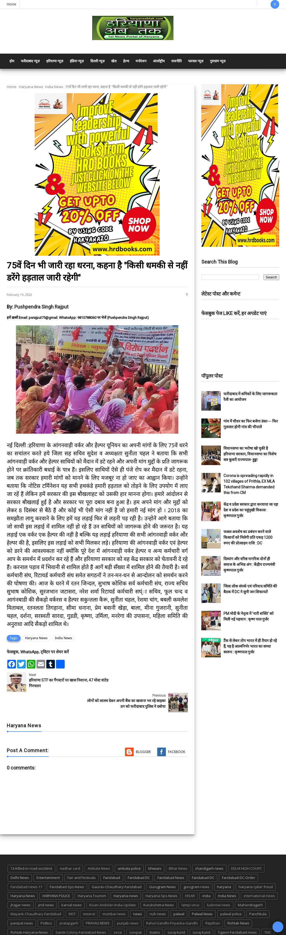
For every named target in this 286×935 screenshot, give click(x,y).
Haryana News (31, 86)
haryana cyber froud (256, 866)
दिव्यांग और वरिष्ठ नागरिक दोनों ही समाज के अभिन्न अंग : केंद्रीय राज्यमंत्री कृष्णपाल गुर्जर (249, 564)
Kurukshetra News (158, 884)
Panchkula (258, 893)
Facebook (176, 731)
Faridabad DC (139, 857)
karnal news (71, 884)
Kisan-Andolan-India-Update (112, 884)
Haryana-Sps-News (161, 875)
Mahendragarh (250, 884)
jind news (46, 884)
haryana (224, 866)
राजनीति (176, 61)
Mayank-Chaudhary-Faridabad (36, 893)
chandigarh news (209, 847)
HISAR (190, 875)
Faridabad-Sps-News (67, 866)
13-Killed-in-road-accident (31, 847)
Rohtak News (238, 902)
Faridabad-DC (203, 857)
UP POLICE (40, 920)
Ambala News (99, 847)
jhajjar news (21, 884)
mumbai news (114, 893)
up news (18, 920)
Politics (46, 902)
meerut (89, 893)
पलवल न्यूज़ (195, 61)
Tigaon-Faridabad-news (237, 911)
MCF (72, 893)
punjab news (128, 902)
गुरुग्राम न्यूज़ (218, 61)
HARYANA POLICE (56, 875)
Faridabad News (170, 857)
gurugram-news (196, 866)
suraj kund (176, 911)
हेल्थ (126, 61)
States (154, 911)
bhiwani (154, 847)
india (206, 875)
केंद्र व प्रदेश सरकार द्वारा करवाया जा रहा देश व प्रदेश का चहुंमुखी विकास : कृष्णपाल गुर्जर (250, 510)
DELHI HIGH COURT (246, 847)
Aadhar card (70, 847)
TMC (267, 911)
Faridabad (111, 857)
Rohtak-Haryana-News (29, 911)
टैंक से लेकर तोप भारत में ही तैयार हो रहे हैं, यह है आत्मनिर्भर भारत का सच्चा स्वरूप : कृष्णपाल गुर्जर (250, 646)
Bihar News (178, 847)
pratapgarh (69, 902)
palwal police (231, 893)
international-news (259, 875)
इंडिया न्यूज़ (77, 61)
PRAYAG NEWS (98, 902)
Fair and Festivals (81, 857)
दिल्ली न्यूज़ (97, 61)
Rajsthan (212, 902)
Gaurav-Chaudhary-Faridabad (117, 866)
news (137, 893)
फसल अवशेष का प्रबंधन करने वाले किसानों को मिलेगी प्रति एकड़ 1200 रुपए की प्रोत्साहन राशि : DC (247, 537)
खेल (114, 61)
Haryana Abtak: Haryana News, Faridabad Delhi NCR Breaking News (58, 930)
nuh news (158, 893)
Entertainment (48, 857)
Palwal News (202, 893)
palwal (178, 893)
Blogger (143, 731)
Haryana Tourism (92, 875)
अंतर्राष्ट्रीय (159, 61)
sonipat (135, 911)
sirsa (118, 911)
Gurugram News (162, 866)
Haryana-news (126, 875)
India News (54, 86)
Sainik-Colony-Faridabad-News (80, 911)
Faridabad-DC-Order (238, 857)
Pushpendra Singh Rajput (41, 307)
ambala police (129, 847)
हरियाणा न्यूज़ (54, 61)
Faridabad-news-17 (26, 866)
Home (11, 4)
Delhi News (20, 857)
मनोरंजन (141, 61)
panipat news (22, 902)
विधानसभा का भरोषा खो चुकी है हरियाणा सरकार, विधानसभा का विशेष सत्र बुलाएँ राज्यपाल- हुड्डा (249, 454)
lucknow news (218, 884)
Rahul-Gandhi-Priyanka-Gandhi (172, 902)
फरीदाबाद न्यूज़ (30, 61)
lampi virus (190, 884)
